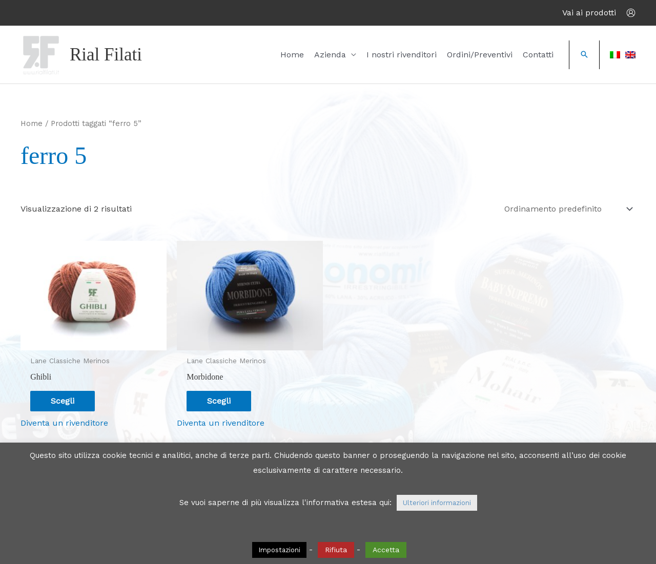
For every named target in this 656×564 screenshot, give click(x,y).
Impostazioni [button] (279, 550)
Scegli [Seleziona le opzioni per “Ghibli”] (62, 401)
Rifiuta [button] (336, 550)
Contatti (538, 54)
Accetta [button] (386, 550)
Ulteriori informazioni (437, 503)
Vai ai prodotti (589, 12)
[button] (584, 55)
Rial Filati (106, 55)
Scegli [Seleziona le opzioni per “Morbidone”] (219, 401)
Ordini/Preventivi (479, 54)
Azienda (330, 54)
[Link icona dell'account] (631, 12)
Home (292, 54)
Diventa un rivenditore (64, 423)
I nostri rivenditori (401, 54)
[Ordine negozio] (567, 208)
